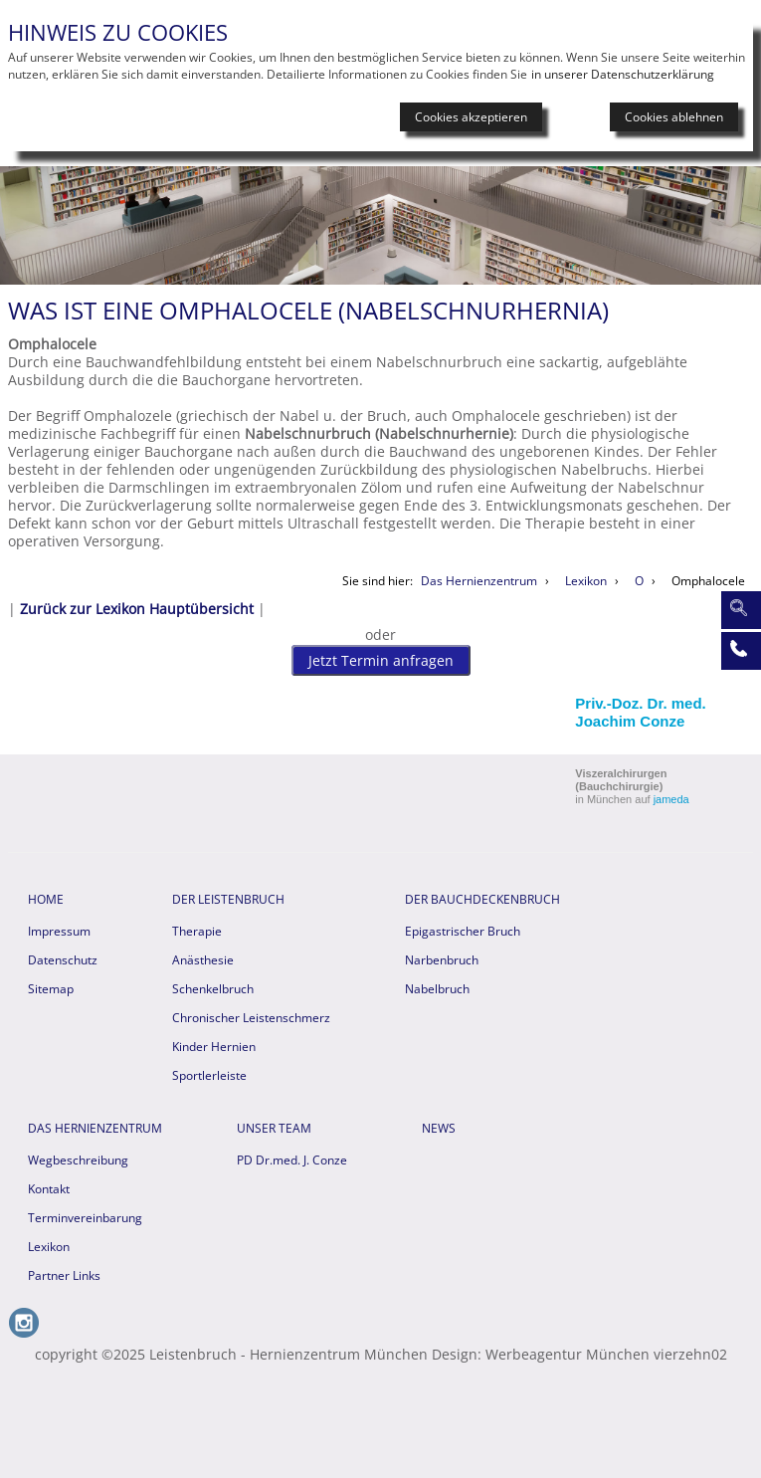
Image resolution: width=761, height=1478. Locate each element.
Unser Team (274, 1128)
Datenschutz (62, 959)
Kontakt (49, 1188)
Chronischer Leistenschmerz (251, 1017)
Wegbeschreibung (78, 1160)
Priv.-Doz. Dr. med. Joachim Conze (640, 712)
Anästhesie (203, 959)
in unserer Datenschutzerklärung (622, 74)
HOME (46, 899)
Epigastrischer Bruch (462, 931)
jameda (671, 799)
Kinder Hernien (214, 1046)
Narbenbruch (441, 959)
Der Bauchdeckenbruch (482, 899)
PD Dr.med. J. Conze (292, 1160)
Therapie (197, 931)
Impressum (59, 931)
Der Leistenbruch (228, 899)
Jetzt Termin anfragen (381, 660)
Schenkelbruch (213, 988)
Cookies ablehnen (674, 116)
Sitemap (51, 988)
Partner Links (64, 1275)
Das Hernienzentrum (95, 1128)
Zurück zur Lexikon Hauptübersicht (137, 608)
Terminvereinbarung (85, 1217)
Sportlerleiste (209, 1075)
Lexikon (49, 1246)
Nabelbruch (437, 988)
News (439, 1128)
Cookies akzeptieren (471, 116)
